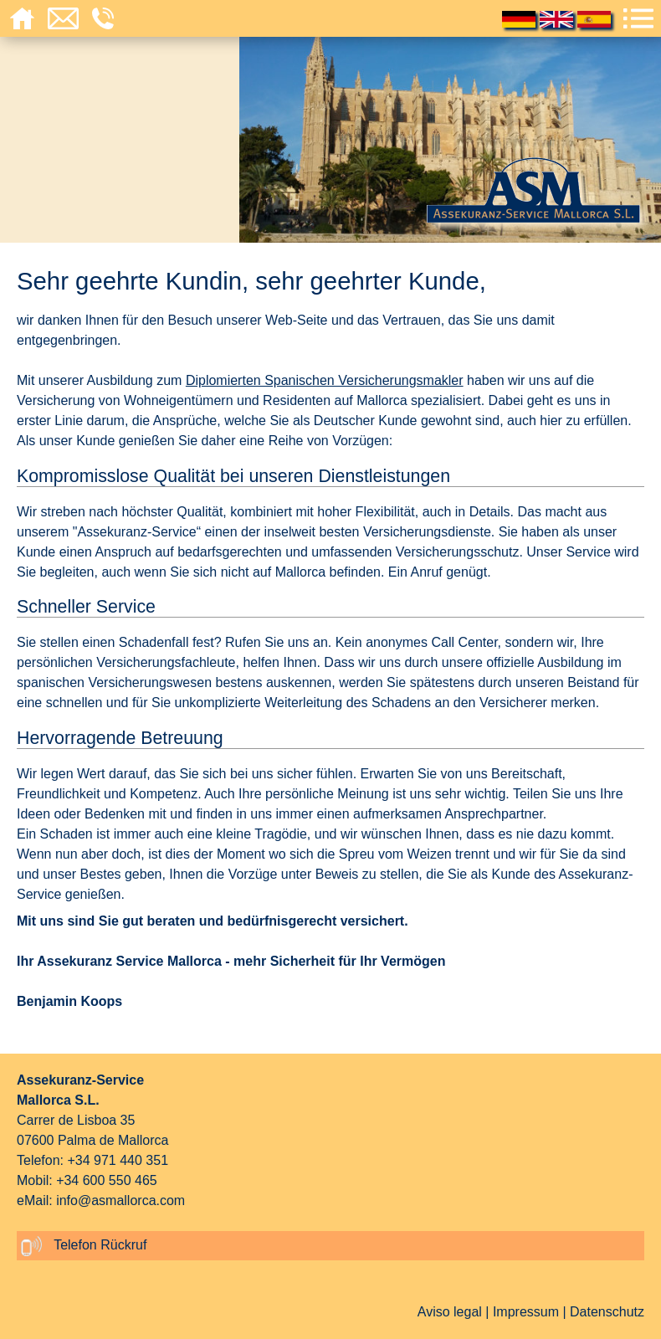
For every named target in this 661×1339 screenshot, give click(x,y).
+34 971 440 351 (117, 1160)
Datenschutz (607, 1312)
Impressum (526, 1312)
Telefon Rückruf (83, 1245)
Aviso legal (450, 1312)
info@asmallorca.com (120, 1200)
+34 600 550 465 (106, 1180)
